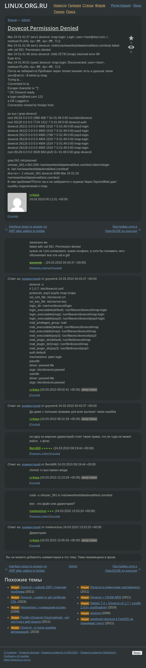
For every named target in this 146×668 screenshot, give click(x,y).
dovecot (95, 613)
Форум (100, 5)
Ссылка (12, 216)
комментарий (31, 278)
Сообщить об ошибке (16, 656)
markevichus (38, 511)
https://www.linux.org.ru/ (17, 659)
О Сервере (10, 652)
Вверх (137, 652)
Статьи (88, 5)
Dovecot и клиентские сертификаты (115, 587)
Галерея (74, 5)
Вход (137, 5)
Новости (60, 5)
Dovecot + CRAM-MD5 (105, 597)
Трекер (59, 12)
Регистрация (121, 5)
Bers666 (35, 448)
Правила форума (29, 652)
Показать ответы (40, 267)
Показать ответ (39, 453)
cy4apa (34, 194)
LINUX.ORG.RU (26, 6)
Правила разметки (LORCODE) (59, 652)
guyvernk (35, 262)
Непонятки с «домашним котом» (43, 607)
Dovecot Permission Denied (43, 28)
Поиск (70, 12)
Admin (26, 20)
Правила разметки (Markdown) (98, 652)
